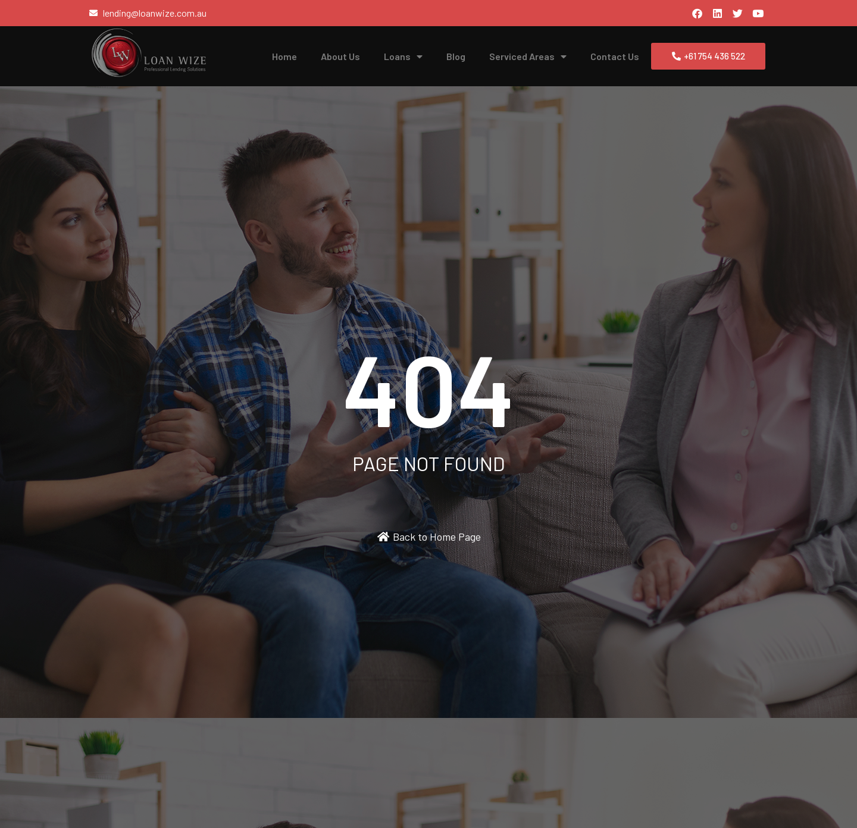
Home (284, 56)
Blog (455, 56)
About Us (340, 56)
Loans (403, 56)
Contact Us (614, 56)
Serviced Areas (528, 56)
